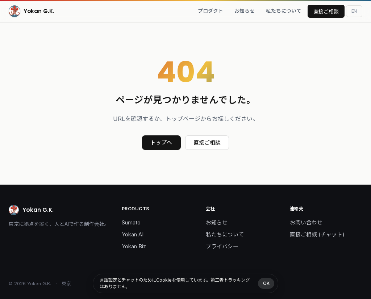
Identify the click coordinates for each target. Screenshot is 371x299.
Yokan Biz (134, 246)
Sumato (131, 222)
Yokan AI (132, 234)
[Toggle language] (354, 11)
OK (266, 283)
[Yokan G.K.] (31, 11)
